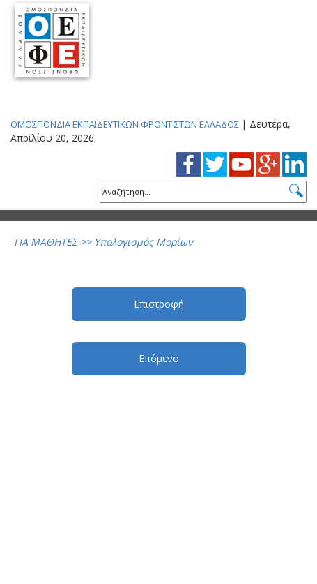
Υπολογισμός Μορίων (143, 241)
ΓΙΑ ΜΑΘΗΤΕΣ (45, 241)
